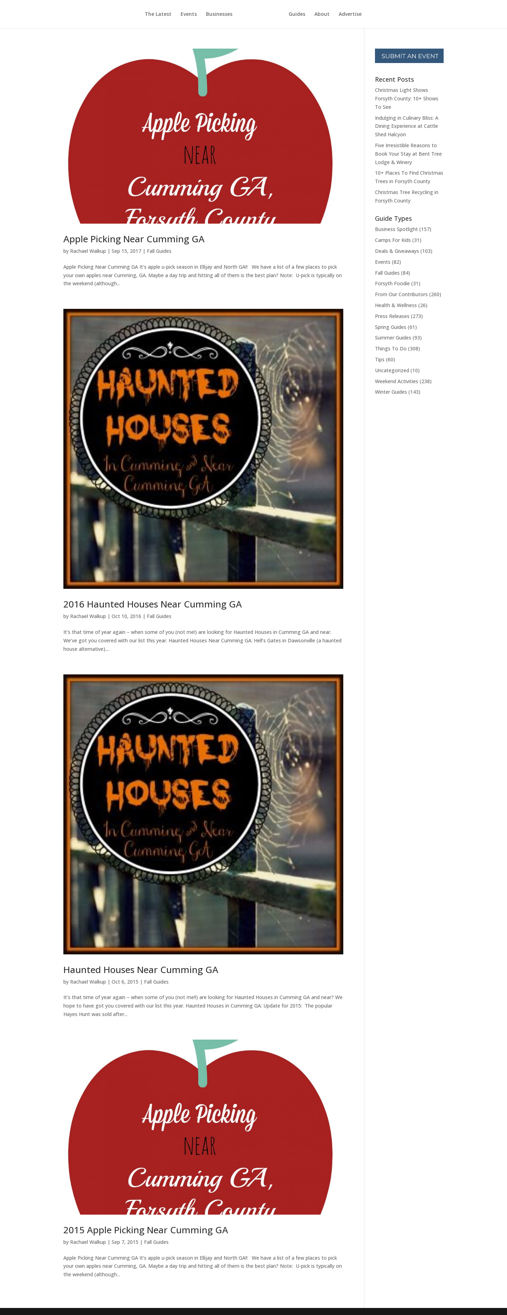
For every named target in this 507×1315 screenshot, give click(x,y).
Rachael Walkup (88, 251)
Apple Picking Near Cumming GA (134, 238)
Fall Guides (159, 251)
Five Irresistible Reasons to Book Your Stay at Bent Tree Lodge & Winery (408, 154)
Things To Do (391, 348)
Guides (297, 14)
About (322, 14)
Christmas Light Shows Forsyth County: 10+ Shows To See (406, 98)
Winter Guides (391, 391)
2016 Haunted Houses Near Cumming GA (152, 604)
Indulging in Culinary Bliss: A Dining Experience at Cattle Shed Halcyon (406, 126)
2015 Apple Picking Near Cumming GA (145, 1229)
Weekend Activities (396, 381)
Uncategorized (392, 370)
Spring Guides (390, 327)
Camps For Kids (393, 240)
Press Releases (392, 316)
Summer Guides (393, 337)
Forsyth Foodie (392, 283)
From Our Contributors (401, 294)
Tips (379, 359)
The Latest (158, 14)
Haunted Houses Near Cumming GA (140, 969)
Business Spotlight (396, 229)
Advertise (350, 14)
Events (189, 14)
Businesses (219, 14)
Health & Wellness (396, 305)
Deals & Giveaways (397, 251)
